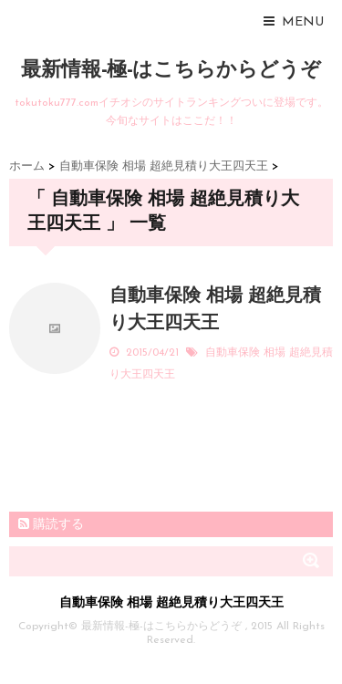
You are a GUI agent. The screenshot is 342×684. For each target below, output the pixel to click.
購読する (51, 524)
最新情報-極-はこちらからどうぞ (171, 70)
